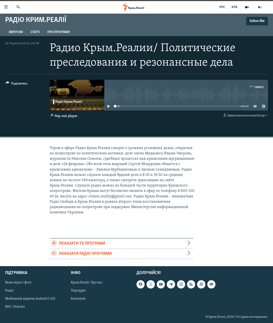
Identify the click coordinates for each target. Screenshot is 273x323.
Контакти (78, 298)
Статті (35, 32)
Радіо (9, 290)
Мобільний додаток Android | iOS (30, 298)
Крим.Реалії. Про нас (87, 282)
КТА (234, 7)
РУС (222, 7)
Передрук (78, 290)
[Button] (16, 84)
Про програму (58, 32)
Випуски (16, 32)
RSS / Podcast (15, 307)
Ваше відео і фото (18, 282)
